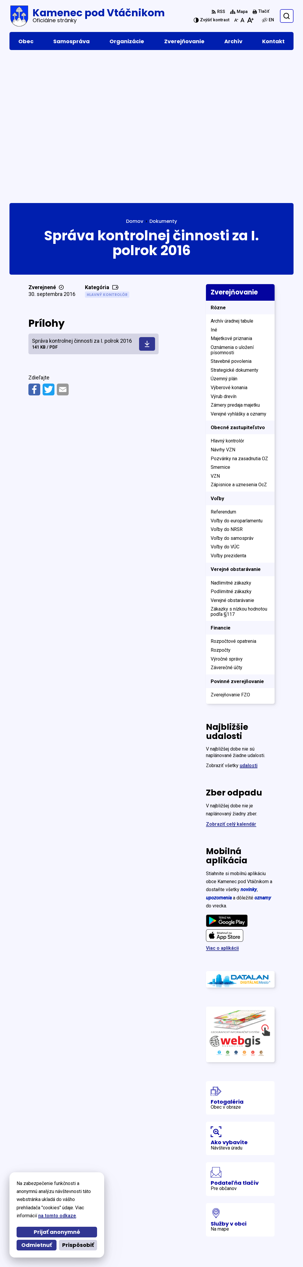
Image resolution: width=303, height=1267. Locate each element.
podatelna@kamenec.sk (254, 1239)
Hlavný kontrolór (107, 150)
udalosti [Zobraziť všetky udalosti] (248, 622)
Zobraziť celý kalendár (231, 680)
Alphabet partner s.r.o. (90, 1187)
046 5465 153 (241, 1231)
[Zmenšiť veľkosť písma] (236, 20)
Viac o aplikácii (222, 804)
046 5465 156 (241, 1224)
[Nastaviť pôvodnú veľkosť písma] (242, 20)
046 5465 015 (241, 1210)
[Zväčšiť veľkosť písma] (250, 20)
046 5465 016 (241, 1217)
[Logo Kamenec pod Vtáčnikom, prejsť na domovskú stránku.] (87, 16)
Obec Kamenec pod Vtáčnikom (78, 1193)
